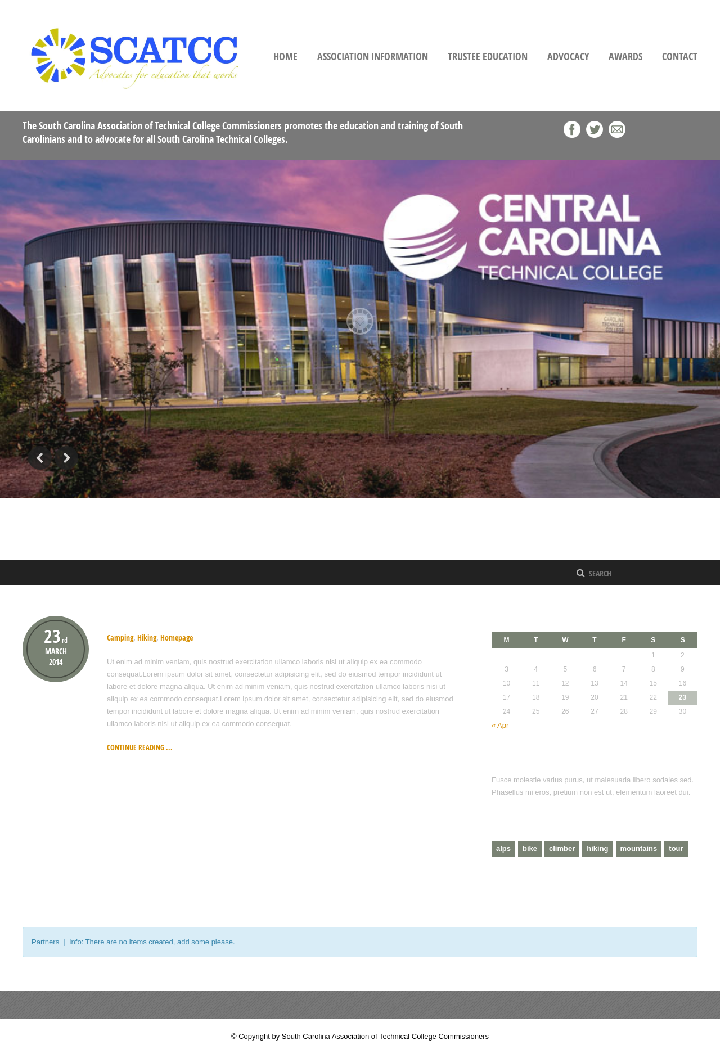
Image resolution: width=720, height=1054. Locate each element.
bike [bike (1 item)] (530, 848)
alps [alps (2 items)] (503, 848)
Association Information (372, 56)
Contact (680, 56)
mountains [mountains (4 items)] (639, 848)
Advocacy (568, 56)
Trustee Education (488, 56)
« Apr (500, 725)
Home (285, 56)
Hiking (122, 620)
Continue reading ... (140, 747)
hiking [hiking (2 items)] (597, 848)
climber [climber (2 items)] (562, 848)
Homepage (176, 637)
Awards (625, 56)
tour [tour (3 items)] (676, 848)
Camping (120, 637)
